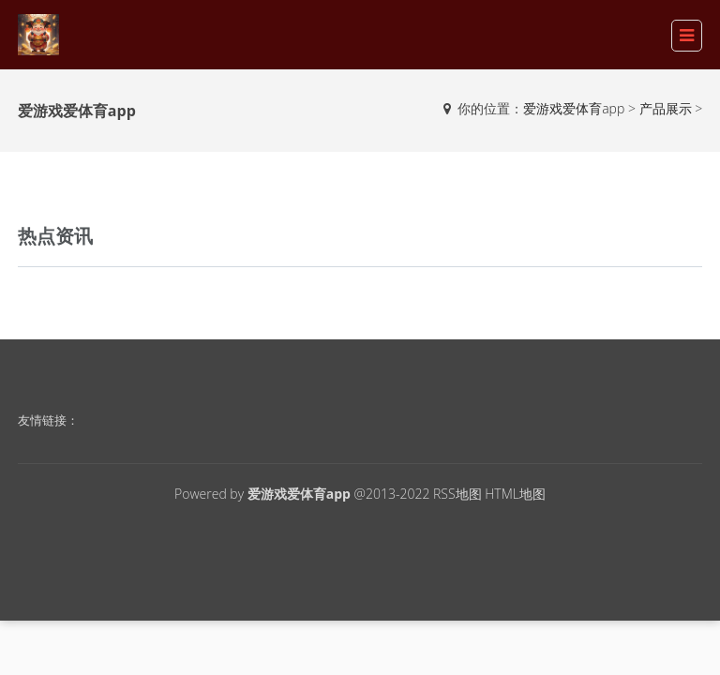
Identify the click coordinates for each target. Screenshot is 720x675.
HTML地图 (515, 493)
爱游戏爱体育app (573, 108)
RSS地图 (457, 493)
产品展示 (665, 108)
